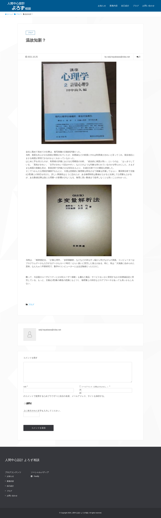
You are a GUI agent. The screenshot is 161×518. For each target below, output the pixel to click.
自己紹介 (125, 6)
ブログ (136, 6)
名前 (24, 387)
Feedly (35, 476)
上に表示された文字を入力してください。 (42, 411)
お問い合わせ (148, 6)
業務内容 (114, 6)
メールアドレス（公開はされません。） (95, 387)
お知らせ (102, 6)
